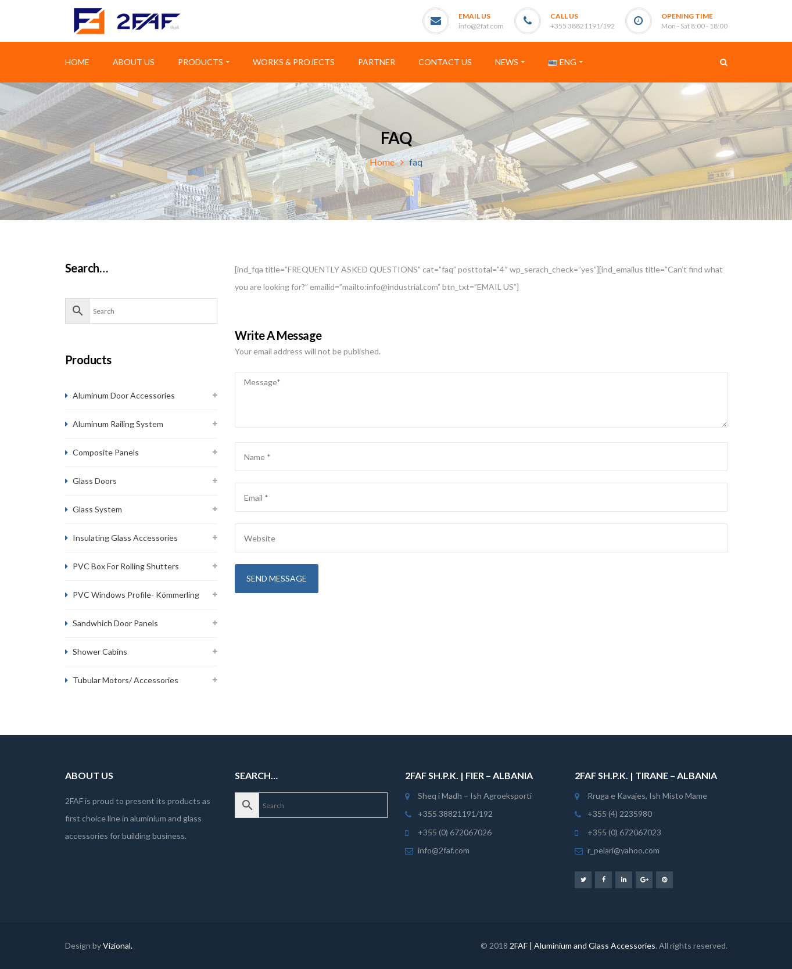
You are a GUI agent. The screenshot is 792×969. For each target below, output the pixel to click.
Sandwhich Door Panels (115, 623)
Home (382, 161)
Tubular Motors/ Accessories (125, 680)
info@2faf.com (481, 25)
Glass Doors (95, 481)
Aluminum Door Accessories (124, 395)
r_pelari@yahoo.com (623, 850)
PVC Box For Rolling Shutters (126, 566)
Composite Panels (106, 452)
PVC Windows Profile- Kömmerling (136, 595)
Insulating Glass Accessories (125, 538)
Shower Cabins (100, 651)
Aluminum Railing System (118, 424)
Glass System (97, 509)
